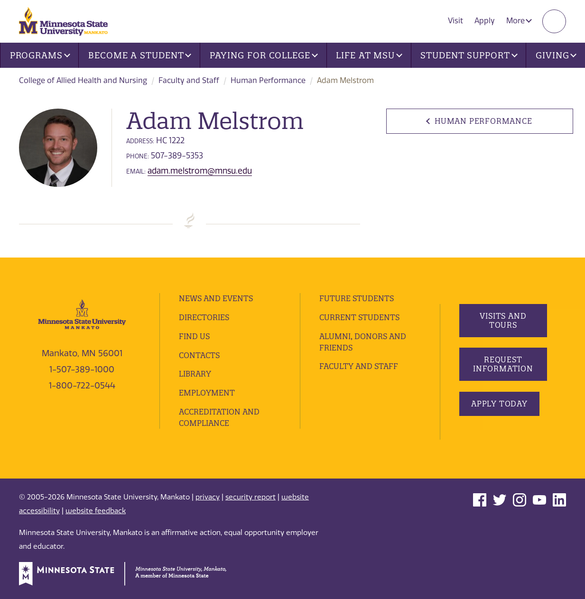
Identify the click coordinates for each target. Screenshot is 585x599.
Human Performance (268, 80)
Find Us (194, 336)
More (519, 20)
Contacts (199, 355)
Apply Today (499, 403)
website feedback (95, 511)
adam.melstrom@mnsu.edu (200, 170)
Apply (484, 20)
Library (195, 373)
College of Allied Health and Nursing (83, 80)
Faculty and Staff (188, 80)
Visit (455, 20)
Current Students (359, 317)
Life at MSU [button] (369, 55)
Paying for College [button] (264, 55)
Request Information (503, 364)
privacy (207, 497)
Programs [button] (40, 55)
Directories (204, 317)
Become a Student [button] (139, 55)
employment (207, 392)
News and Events (216, 298)
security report (250, 497)
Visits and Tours (503, 320)
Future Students (356, 298)
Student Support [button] (468, 55)
